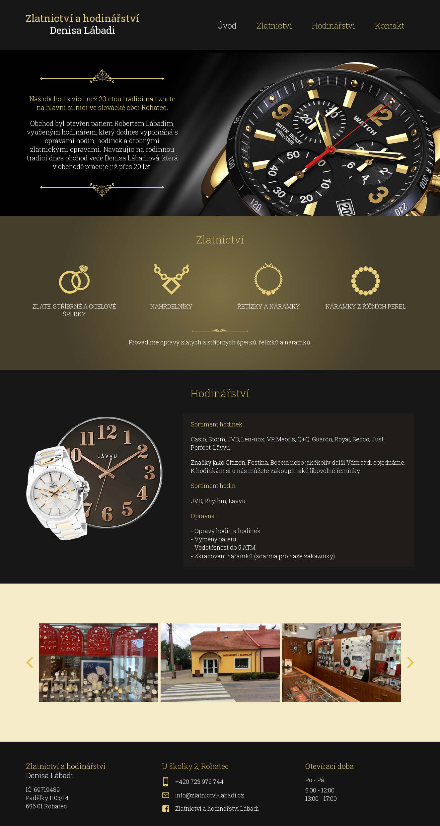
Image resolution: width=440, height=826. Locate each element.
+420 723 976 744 (199, 781)
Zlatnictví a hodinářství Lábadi (217, 808)
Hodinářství (333, 25)
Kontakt (389, 25)
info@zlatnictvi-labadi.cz (209, 795)
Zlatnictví (274, 25)
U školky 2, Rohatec (195, 766)
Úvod (227, 25)
